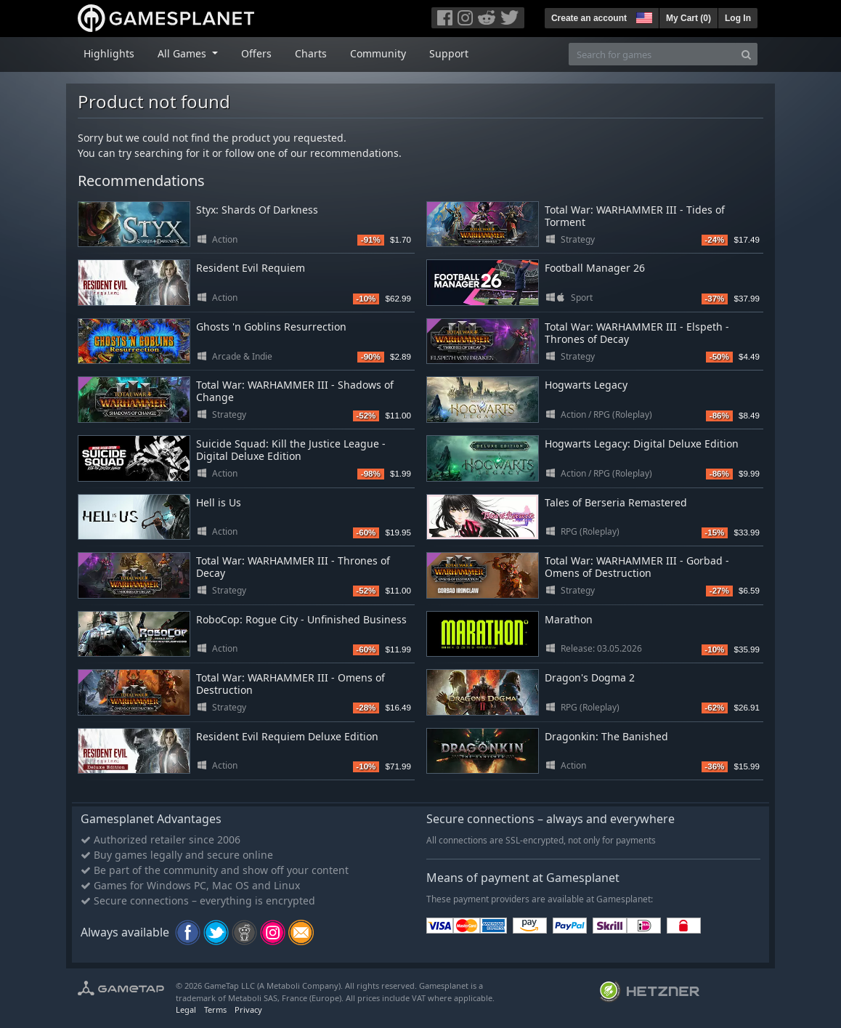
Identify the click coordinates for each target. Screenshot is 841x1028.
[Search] (746, 54)
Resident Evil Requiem (250, 268)
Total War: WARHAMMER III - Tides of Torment (635, 216)
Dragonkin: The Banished (606, 736)
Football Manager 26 (595, 268)
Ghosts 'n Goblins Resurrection (271, 326)
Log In (738, 18)
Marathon (569, 619)
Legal (186, 1009)
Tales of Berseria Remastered (616, 502)
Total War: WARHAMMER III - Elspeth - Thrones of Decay (637, 333)
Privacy (248, 1009)
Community (378, 53)
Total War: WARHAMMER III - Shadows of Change (295, 391)
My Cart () (688, 18)
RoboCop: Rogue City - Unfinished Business (301, 619)
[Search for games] (652, 54)
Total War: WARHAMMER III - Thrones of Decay (293, 567)
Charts (311, 53)
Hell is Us (218, 502)
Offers (256, 53)
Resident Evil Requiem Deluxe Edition (287, 736)
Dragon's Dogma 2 (590, 677)
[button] (642, 16)
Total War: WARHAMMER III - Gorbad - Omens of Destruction (637, 567)
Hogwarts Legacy (586, 385)
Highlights (109, 53)
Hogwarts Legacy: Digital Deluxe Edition (642, 443)
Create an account (589, 18)
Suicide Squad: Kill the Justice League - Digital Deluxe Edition (291, 450)
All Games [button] (183, 53)
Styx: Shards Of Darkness (257, 209)
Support (448, 53)
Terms (215, 1009)
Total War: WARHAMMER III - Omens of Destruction (290, 684)
